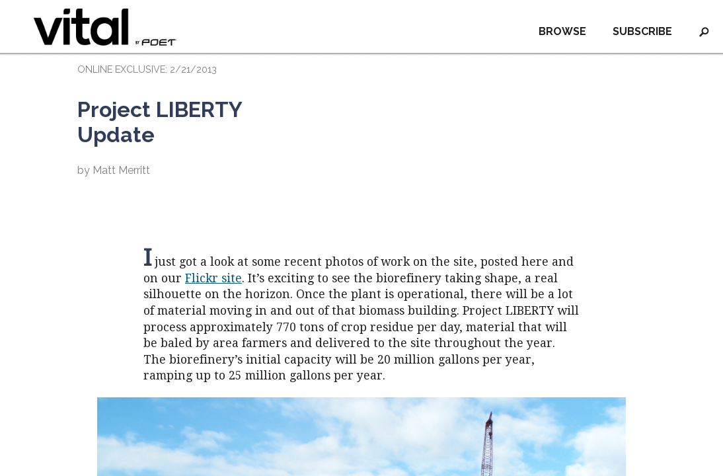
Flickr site (213, 278)
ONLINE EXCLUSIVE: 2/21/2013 (147, 69)
